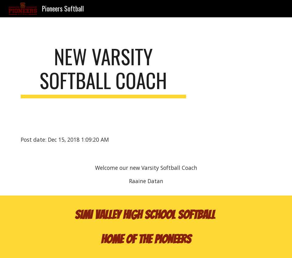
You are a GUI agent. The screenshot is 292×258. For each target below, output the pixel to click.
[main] (103, 71)
